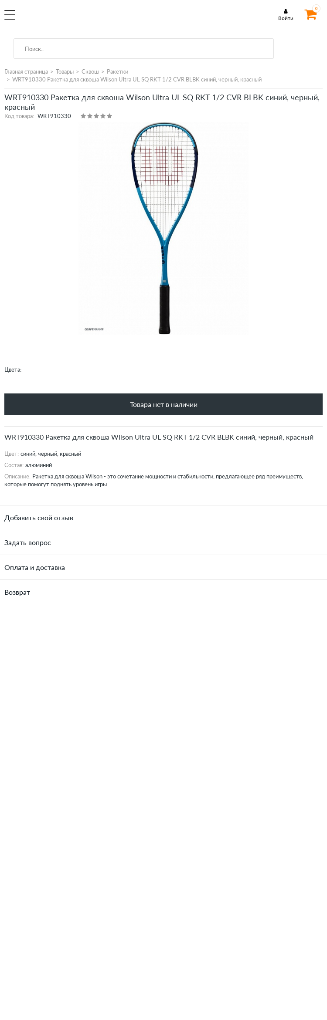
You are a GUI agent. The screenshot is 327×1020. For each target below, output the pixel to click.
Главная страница (26, 71)
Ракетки (117, 71)
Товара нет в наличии (164, 404)
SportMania (77, 19)
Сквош (90, 71)
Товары (65, 71)
